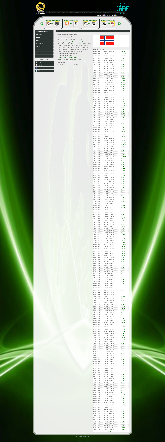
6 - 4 (122, 203)
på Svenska (112, 15)
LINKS (122, 12)
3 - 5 (122, 109)
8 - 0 (122, 400)
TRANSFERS (97, 12)
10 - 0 (123, 117)
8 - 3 (122, 224)
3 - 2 (122, 107)
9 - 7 (122, 236)
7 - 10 (123, 193)
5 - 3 (122, 300)
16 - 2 (123, 222)
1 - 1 (122, 125)
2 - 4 (122, 139)
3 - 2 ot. (123, 115)
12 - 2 (123, 252)
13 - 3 (123, 308)
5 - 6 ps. (123, 156)
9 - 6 (122, 279)
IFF (48, 12)
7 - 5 (122, 215)
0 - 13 (123, 357)
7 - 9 (122, 291)
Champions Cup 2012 (42, 31)
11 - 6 (123, 246)
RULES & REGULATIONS (76, 12)
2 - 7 (122, 59)
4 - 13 (123, 306)
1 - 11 (123, 168)
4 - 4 (122, 63)
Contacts (38, 56)
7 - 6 (122, 61)
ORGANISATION (54, 12)
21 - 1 (123, 137)
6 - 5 (122, 127)
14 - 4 (123, 337)
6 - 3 (122, 183)
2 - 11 (123, 238)
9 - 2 (122, 162)
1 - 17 (123, 332)
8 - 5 (122, 259)
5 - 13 (123, 277)
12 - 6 (123, 256)
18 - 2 (123, 55)
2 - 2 (122, 384)
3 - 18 (123, 326)
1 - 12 (123, 176)
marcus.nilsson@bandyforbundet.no (68, 57)
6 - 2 (122, 166)
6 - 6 (122, 304)
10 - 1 (123, 248)
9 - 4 (122, 287)
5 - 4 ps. (123, 142)
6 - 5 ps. (123, 113)
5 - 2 (122, 66)
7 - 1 (122, 74)
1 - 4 (122, 295)
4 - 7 (122, 92)
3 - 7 (122, 423)
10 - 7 (123, 339)
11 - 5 (123, 219)
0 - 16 (123, 170)
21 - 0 (123, 240)
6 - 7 (122, 135)
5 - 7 (122, 94)
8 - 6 (122, 96)
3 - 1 (122, 412)
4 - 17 (123, 330)
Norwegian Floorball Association (75, 42)
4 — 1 (52, 23)
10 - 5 (123, 51)
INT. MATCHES (115, 12)
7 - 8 (122, 129)
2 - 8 (122, 228)
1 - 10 (123, 404)
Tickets (38, 37)
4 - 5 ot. (123, 84)
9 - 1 (122, 121)
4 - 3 (122, 98)
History (38, 53)
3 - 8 (122, 359)
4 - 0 (122, 380)
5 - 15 (123, 275)
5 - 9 (122, 111)
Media (37, 40)
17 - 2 (123, 302)
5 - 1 (122, 102)
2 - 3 (122, 70)
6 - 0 (122, 417)
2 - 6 (122, 187)
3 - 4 (122, 371)
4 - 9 (122, 328)
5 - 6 (122, 164)
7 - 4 (122, 265)
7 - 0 (122, 425)
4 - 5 (122, 378)
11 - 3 (123, 226)
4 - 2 (122, 82)
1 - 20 (123, 172)
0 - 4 (122, 76)
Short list (110, 431)
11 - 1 (123, 131)
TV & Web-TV (39, 43)
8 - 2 (122, 86)
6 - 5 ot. (123, 244)
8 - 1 (122, 160)
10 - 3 (123, 199)
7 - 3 (122, 88)
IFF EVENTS (64, 12)
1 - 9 (122, 119)
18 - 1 (123, 105)
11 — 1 (71, 23)
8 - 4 (122, 154)
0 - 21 (123, 242)
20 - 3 (123, 316)
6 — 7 (89, 23)
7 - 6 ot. (123, 57)
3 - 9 (122, 123)
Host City (38, 46)
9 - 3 (122, 261)
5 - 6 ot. (123, 53)
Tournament (39, 34)
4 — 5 (108, 23)
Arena (37, 49)
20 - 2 (123, 234)
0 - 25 (123, 201)
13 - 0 (123, 141)
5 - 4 (122, 72)
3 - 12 (123, 406)
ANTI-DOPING (88, 12)
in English (101, 15)
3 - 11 (123, 205)
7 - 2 (122, 146)
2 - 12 (123, 211)
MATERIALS (106, 12)
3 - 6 (122, 180)
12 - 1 (123, 78)
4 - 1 (122, 312)
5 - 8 (122, 100)
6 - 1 (122, 68)
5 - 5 (122, 150)
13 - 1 (123, 80)
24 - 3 (123, 207)
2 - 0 (122, 65)
